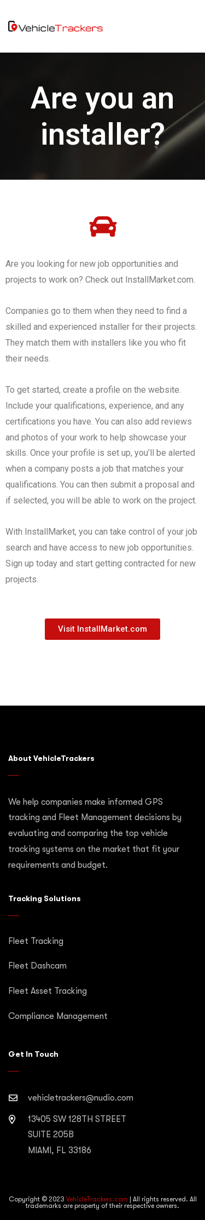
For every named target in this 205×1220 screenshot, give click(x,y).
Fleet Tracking (35, 941)
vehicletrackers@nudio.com (80, 1098)
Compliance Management (58, 1016)
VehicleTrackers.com (97, 1199)
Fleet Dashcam (37, 966)
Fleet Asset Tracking (47, 991)
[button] (102, 629)
